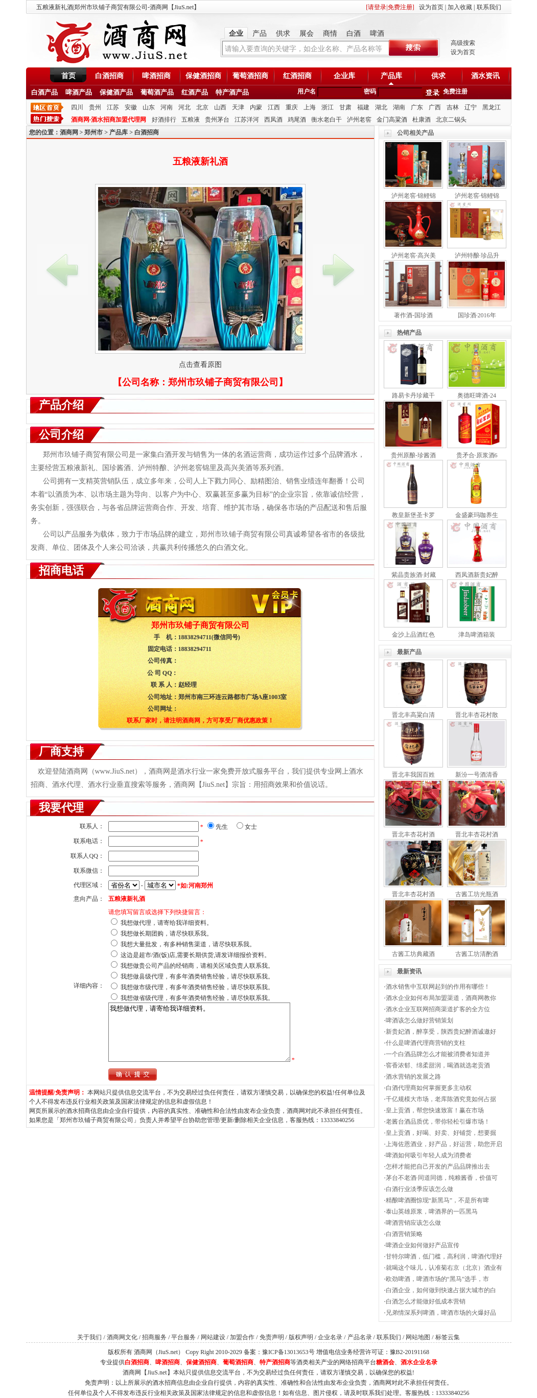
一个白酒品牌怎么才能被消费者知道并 (438, 1054)
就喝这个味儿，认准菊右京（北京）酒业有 (444, 1267)
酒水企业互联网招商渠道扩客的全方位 (438, 1009)
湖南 (399, 107)
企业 (236, 33)
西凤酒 (273, 119)
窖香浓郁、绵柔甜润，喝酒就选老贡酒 (438, 1065)
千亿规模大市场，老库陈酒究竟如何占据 (441, 1099)
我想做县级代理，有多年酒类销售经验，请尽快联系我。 (197, 976)
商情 (330, 33)
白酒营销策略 (404, 1234)
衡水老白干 (326, 119)
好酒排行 (164, 119)
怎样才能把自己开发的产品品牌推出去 (438, 1166)
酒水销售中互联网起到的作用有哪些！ (438, 986)
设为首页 (431, 7)
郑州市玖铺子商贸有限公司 (223, 382)
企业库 (344, 76)
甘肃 (345, 107)
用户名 (306, 91)
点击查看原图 (200, 364)
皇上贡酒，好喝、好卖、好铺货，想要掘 (441, 1132)
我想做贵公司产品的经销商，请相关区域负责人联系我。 (197, 965)
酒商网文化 (122, 1337)
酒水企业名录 (419, 1362)
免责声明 (272, 1337)
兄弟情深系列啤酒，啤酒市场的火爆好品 (441, 1312)
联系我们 (489, 7)
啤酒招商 (156, 76)
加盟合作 (242, 1337)
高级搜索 (463, 42)
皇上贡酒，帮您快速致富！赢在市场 (435, 1110)
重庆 (292, 107)
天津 (238, 107)
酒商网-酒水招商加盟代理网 (109, 119)
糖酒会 (385, 1362)
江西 (274, 107)
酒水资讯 (485, 76)
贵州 (95, 107)
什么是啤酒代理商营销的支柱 (425, 1042)
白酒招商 (109, 76)
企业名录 (330, 1337)
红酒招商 (297, 76)
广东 (417, 107)
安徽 (131, 107)
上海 (309, 107)
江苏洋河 (247, 119)
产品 (259, 33)
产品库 (391, 76)
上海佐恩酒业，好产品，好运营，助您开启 (444, 1144)
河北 (184, 107)
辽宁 (470, 107)
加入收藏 (460, 7)
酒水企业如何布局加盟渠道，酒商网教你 (441, 997)
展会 (306, 33)
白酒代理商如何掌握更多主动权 (429, 1087)
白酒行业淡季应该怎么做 (419, 1189)
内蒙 (256, 107)
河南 (166, 107)
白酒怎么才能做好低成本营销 (425, 1301)
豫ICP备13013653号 (288, 1352)
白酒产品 (44, 92)
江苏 (113, 107)
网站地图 (418, 1337)
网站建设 (213, 1337)
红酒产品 (194, 92)
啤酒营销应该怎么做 (413, 1222)
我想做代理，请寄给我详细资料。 (167, 922)
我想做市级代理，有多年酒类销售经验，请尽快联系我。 (197, 987)
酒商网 (69, 132)
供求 (283, 33)
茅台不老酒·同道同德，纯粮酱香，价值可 (442, 1177)
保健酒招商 (203, 76)
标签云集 (447, 1337)
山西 (220, 107)
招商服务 (154, 1337)
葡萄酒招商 (250, 76)
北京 (202, 107)
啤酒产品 (78, 92)
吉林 (453, 107)
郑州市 (93, 132)
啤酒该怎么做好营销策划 (419, 1020)
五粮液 (190, 119)
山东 (149, 107)
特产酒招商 (275, 1362)
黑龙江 (491, 107)
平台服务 (183, 1337)
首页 (68, 76)
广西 (435, 107)
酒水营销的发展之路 (413, 1076)
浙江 (327, 107)
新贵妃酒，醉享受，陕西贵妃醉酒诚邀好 (441, 1031)
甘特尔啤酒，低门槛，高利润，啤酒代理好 (444, 1256)
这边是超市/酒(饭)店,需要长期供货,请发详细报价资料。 (195, 955)
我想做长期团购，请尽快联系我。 (167, 933)
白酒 (353, 33)
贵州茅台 (217, 119)
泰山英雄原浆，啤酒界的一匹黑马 (432, 1211)
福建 (363, 107)
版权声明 (301, 1337)
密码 (370, 91)
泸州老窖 (359, 119)
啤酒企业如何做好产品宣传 (422, 1245)
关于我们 (89, 1337)
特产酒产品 (232, 92)
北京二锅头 (451, 119)
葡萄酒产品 (157, 92)
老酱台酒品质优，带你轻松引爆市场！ (438, 1121)
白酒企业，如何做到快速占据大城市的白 (441, 1290)
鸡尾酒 (297, 119)
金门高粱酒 (392, 119)
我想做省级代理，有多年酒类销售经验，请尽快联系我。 (197, 997)
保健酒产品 (116, 92)
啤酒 (377, 33)
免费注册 (455, 91)
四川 (77, 107)
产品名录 (359, 1337)
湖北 (381, 107)
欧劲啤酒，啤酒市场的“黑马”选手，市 (437, 1279)
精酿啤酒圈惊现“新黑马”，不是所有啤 (437, 1200)
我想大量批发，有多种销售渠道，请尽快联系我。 (188, 944)
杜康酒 (421, 119)
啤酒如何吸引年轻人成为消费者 (429, 1155)
